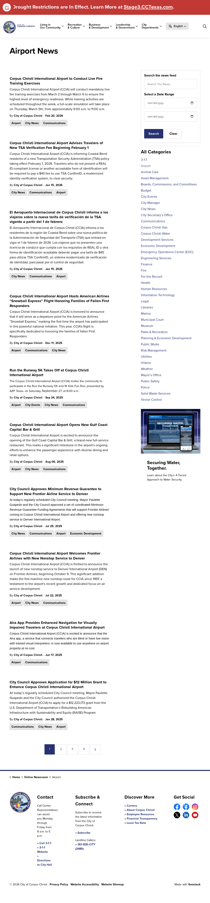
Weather (147, 368)
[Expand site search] (204, 26)
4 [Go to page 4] (84, 749)
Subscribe (84, 833)
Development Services (157, 239)
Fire (143, 270)
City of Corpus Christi (28, 116)
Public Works (150, 344)
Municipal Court (152, 319)
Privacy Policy (59, 884)
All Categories (156, 151)
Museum (147, 325)
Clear (173, 133)
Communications (54, 123)
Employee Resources (140, 814)
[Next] (95, 749)
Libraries (147, 307)
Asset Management (155, 178)
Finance (146, 264)
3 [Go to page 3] (72, 749)
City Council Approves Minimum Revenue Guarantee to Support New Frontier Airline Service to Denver (55, 491)
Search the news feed (160, 75)
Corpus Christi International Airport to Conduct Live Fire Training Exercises (56, 81)
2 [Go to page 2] (61, 749)
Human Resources (154, 289)
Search (153, 133)
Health (145, 282)
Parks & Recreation (154, 332)
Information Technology (158, 295)
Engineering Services (156, 258)
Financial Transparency (142, 818)
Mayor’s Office (151, 375)
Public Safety (150, 381)
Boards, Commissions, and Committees (169, 184)
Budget (146, 190)
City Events (32, 405)
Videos (146, 362)
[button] (177, 26)
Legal (145, 301)
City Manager (150, 202)
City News (32, 123)
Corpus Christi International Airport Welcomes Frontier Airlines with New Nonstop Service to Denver (55, 556)
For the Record (151, 276)
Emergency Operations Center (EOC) (167, 252)
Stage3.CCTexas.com (148, 7)
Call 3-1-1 (45, 843)
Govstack (194, 884)
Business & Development (99, 26)
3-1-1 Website (42, 849)
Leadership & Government (125, 26)
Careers (132, 806)
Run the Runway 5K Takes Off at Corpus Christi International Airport (49, 373)
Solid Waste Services (155, 393)
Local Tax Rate (136, 823)
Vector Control (151, 399)
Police (145, 387)
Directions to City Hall (44, 862)
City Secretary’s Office (157, 215)
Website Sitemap (112, 884)
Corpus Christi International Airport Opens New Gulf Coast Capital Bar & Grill (58, 427)
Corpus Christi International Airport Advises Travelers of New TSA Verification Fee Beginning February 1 (56, 145)
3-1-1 (144, 159)
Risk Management (154, 350)
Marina (146, 313)
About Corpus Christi (141, 810)
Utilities (146, 356)
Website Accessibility (85, 884)
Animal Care (150, 172)
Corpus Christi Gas (154, 227)
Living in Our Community (50, 26)
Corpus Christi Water (155, 233)
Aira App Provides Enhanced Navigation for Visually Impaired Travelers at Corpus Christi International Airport (57, 625)
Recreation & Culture (75, 26)
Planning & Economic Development (166, 338)
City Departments (150, 26)
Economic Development (85, 533)
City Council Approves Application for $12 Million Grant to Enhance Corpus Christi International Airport (58, 685)
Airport (16, 123)
